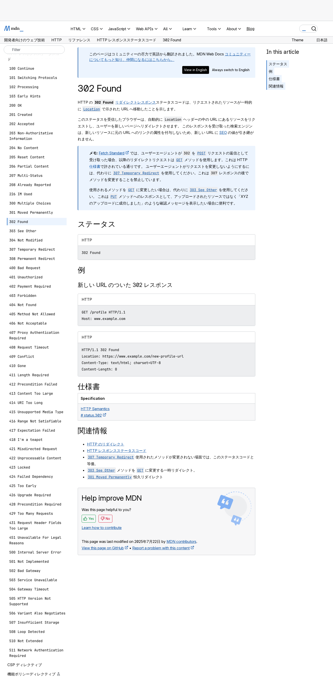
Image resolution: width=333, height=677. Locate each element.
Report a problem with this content (161, 548)
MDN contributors (181, 541)
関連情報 (276, 86)
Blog (250, 28)
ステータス (278, 64)
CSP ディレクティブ (24, 664)
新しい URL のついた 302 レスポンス (125, 285)
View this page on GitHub (103, 548)
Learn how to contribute (102, 527)
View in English (195, 70)
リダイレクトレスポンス (135, 102)
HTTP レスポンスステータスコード (116, 450)
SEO (223, 132)
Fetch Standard (111, 153)
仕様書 (94, 166)
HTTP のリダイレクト (105, 444)
